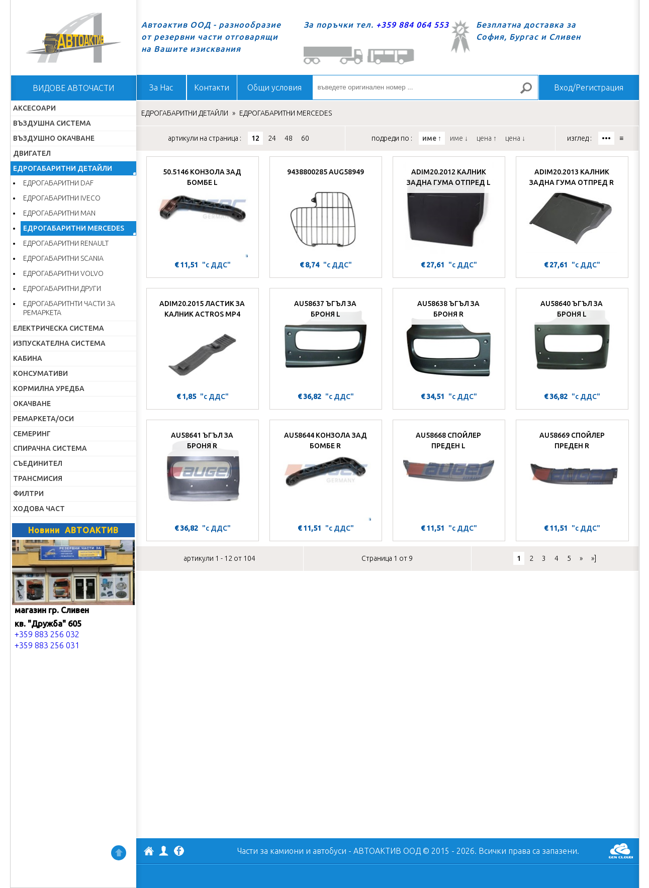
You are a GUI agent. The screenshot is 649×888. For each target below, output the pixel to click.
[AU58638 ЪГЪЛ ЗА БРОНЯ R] (449, 341)
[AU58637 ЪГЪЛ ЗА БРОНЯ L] (326, 341)
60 (305, 138)
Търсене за (530, 92)
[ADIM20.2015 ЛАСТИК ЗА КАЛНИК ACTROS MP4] (202, 341)
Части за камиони (270, 850)
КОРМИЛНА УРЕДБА (48, 388)
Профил (163, 850)
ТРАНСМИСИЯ (37, 478)
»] (593, 558)
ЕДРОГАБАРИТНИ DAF (58, 183)
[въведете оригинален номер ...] (425, 87)
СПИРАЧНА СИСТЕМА (50, 448)
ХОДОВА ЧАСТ (39, 509)
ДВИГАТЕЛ (32, 153)
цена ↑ (487, 138)
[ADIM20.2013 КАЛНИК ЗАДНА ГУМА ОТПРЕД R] (572, 209)
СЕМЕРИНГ (32, 434)
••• (606, 138)
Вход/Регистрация (588, 87)
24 (272, 138)
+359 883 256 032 (47, 634)
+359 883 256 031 (47, 645)
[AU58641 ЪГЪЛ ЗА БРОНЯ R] (202, 473)
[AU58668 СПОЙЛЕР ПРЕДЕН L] (449, 473)
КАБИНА (27, 358)
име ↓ (459, 138)
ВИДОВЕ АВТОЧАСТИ (73, 87)
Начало (73, 37)
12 (255, 138)
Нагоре (118, 852)
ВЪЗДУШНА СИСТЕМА (52, 123)
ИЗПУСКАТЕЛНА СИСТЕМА (59, 343)
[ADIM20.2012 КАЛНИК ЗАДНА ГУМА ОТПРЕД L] (449, 209)
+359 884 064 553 (412, 24)
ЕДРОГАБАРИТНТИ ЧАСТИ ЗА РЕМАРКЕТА (69, 308)
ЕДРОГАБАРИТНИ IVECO (62, 198)
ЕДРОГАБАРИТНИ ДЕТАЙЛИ (62, 168)
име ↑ (431, 138)
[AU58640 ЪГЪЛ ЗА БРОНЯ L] (572, 341)
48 (289, 138)
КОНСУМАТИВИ (40, 373)
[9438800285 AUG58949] (326, 209)
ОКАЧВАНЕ (32, 404)
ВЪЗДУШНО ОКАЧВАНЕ (54, 138)
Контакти (211, 87)
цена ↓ (515, 138)
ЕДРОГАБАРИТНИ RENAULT (66, 243)
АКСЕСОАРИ (34, 108)
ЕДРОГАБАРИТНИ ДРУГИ (62, 288)
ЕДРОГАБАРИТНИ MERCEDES (73, 228)
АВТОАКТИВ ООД (148, 852)
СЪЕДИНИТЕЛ (37, 463)
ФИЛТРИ (28, 493)
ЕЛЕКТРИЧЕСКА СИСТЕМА (58, 328)
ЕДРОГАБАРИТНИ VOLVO (63, 273)
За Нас (161, 87)
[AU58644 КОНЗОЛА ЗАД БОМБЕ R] (326, 473)
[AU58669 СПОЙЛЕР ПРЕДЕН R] (572, 473)
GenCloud (621, 850)
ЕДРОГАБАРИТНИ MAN (59, 213)
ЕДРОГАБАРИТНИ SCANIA (63, 258)
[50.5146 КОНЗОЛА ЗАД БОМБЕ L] (202, 209)
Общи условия (274, 87)
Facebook (179, 851)
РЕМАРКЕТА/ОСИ (43, 419)
